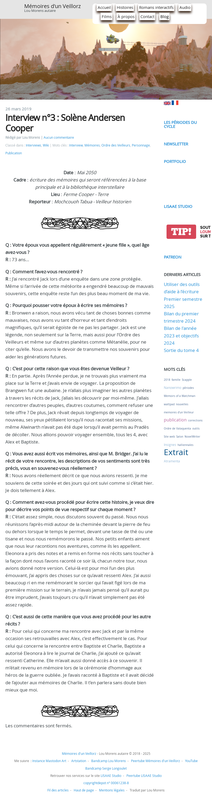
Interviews (33, 145)
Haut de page (84, 790)
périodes (188, 388)
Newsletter (176, 143)
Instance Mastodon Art (49, 761)
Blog (164, 16)
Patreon (172, 257)
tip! (181, 232)
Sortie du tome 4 (181, 350)
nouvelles (182, 404)
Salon (179, 436)
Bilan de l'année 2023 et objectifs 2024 (181, 335)
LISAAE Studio (178, 206)
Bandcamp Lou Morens (108, 761)
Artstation (78, 761)
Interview (76, 145)
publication (175, 420)
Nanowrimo (172, 387)
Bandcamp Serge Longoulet (106, 768)
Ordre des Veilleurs (115, 145)
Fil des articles (58, 790)
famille (176, 380)
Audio (184, 7)
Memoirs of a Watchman (179, 396)
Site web (169, 436)
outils (196, 428)
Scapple (187, 380)
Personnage (141, 145)
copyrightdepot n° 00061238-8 (106, 783)
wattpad (169, 404)
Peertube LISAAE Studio (144, 775)
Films (107, 16)
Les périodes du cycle (180, 124)
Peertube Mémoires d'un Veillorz (155, 761)
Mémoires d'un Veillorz (52, 6)
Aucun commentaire (59, 137)
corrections (195, 420)
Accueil (104, 7)
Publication (13, 153)
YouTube (191, 761)
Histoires (125, 7)
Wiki (46, 145)
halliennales (185, 445)
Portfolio (175, 161)
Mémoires (92, 145)
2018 (167, 380)
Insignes (170, 444)
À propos (126, 16)
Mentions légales (112, 790)
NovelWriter (192, 436)
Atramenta (172, 461)
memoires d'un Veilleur (179, 412)
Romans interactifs (156, 7)
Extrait (176, 452)
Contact (147, 16)
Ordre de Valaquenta (177, 428)
